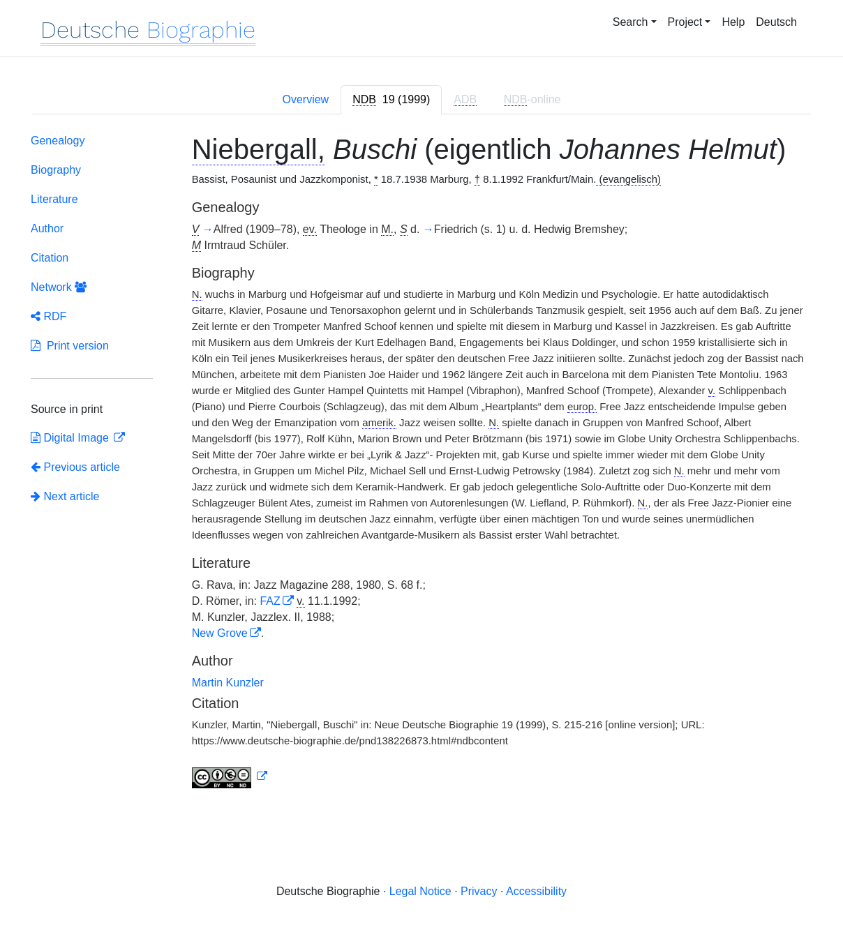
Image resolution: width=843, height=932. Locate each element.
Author (47, 228)
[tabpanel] (421, 463)
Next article (65, 496)
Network (59, 287)
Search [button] (630, 22)
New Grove (220, 633)
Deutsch (776, 22)
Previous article (75, 467)
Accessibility (536, 891)
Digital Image (71, 438)
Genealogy (57, 140)
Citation (49, 258)
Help (733, 22)
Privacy (479, 891)
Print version (70, 346)
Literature (54, 199)
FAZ (270, 601)
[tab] (391, 99)
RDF (48, 316)
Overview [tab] (305, 99)
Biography (56, 170)
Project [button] (685, 22)
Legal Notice (420, 891)
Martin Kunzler (228, 683)
